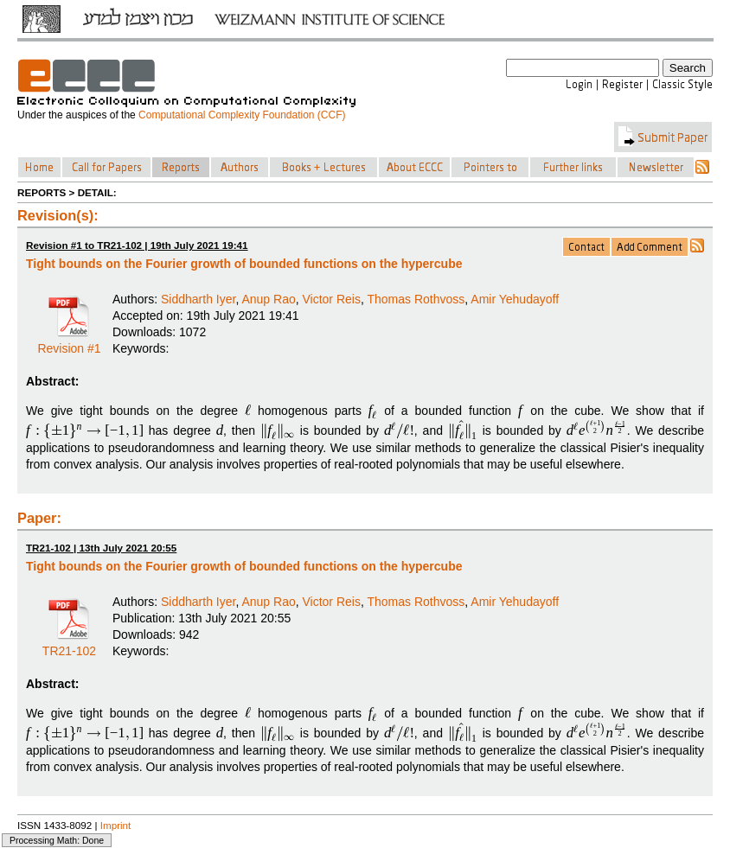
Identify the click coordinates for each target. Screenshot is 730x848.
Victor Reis (332, 299)
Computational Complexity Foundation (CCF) (241, 115)
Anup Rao (268, 299)
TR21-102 (69, 645)
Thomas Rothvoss (415, 299)
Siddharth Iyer (198, 299)
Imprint (115, 825)
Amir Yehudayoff (515, 299)
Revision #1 (68, 342)
